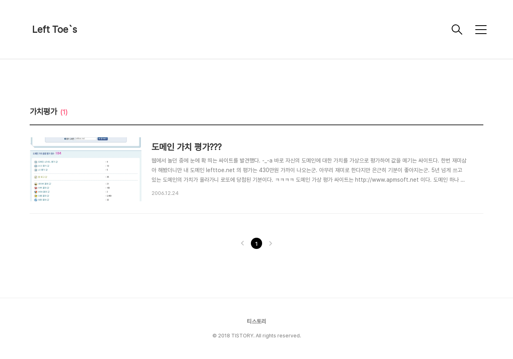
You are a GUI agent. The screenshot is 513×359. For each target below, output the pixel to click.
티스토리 (256, 321)
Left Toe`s (54, 29)
